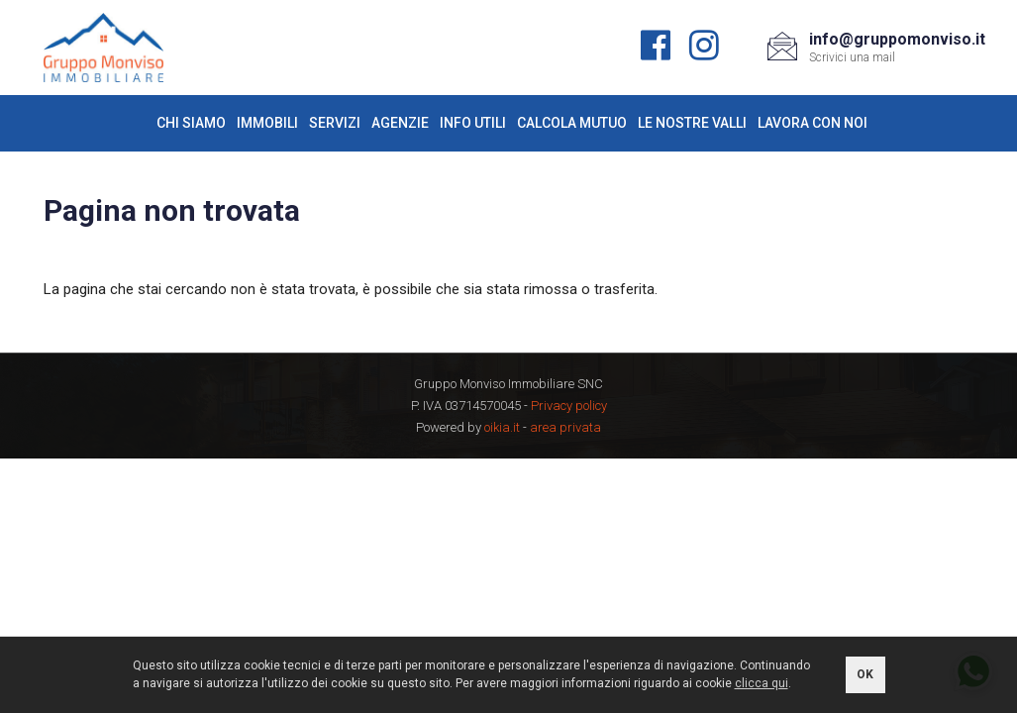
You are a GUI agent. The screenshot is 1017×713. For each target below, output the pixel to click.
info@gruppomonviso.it (897, 39)
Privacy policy (569, 405)
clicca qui (761, 683)
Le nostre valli (692, 123)
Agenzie (400, 123)
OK (865, 674)
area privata (565, 427)
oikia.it (502, 427)
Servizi (334, 123)
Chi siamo (191, 123)
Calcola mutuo (572, 123)
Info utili (473, 123)
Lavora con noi (812, 123)
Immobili (267, 123)
